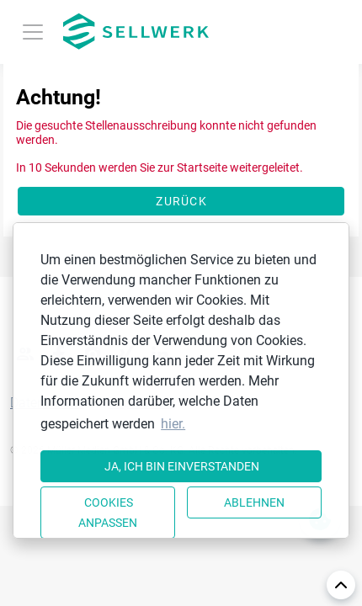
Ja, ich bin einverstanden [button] (181, 466)
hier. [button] (173, 424)
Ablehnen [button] (254, 502)
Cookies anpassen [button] (107, 512)
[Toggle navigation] (32, 32)
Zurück (181, 201)
